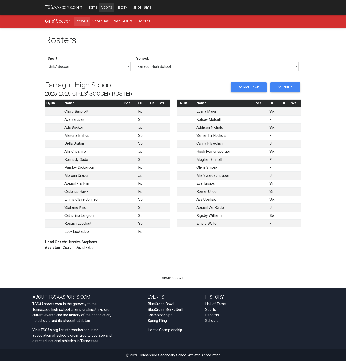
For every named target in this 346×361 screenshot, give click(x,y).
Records (143, 21)
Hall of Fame (141, 7)
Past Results (123, 21)
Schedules (100, 21)
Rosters (82, 21)
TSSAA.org (49, 330)
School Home (248, 87)
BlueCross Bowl (161, 304)
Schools (211, 320)
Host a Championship (165, 330)
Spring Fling (157, 320)
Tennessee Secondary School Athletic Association (179, 355)
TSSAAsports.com (63, 7)
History (121, 7)
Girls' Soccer (57, 21)
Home (93, 7)
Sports (106, 7)
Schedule (285, 87)
